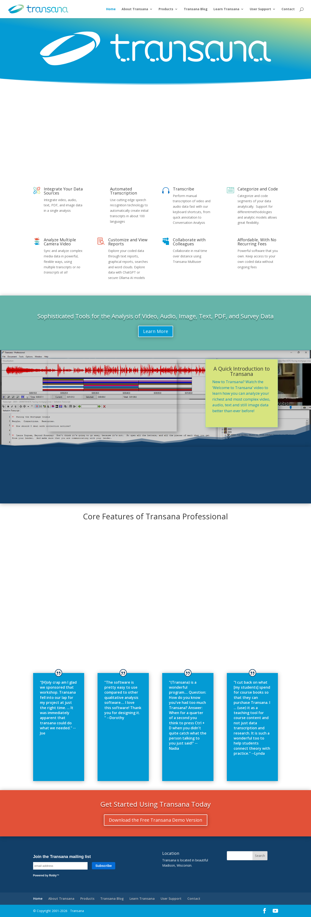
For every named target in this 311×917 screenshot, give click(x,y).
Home (111, 9)
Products (166, 9)
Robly (52, 875)
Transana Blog (196, 9)
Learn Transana (226, 9)
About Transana (135, 9)
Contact (288, 9)
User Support (260, 9)
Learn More (155, 331)
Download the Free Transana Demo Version (155, 820)
